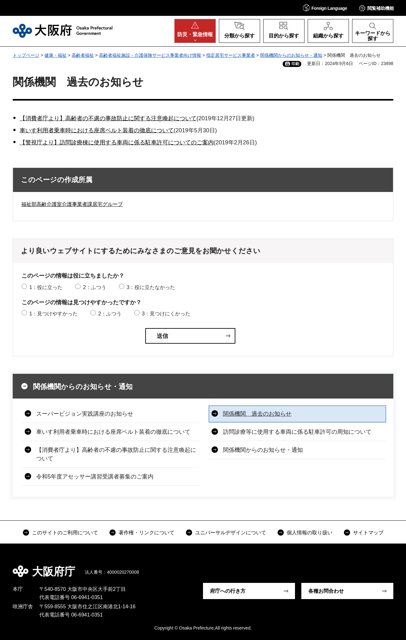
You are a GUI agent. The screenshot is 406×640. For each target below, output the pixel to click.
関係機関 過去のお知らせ (257, 414)
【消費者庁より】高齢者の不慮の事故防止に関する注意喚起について (108, 118)
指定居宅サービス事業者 (230, 55)
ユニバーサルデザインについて (230, 532)
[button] (325, 8)
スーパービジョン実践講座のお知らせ (84, 414)
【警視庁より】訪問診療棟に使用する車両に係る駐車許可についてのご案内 (117, 142)
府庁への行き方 (228, 591)
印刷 (295, 64)
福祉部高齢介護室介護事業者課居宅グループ (72, 204)
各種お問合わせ (326, 591)
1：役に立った (45, 287)
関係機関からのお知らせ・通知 (291, 55)
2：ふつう (94, 287)
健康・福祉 (55, 55)
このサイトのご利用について (65, 532)
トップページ (26, 55)
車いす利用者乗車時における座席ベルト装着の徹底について (97, 130)
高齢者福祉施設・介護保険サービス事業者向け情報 (150, 55)
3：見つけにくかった (166, 313)
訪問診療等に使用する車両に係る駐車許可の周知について (297, 432)
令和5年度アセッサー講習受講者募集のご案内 (95, 476)
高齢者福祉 (83, 55)
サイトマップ (368, 532)
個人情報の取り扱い (309, 532)
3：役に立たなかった (151, 287)
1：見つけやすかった (53, 313)
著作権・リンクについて (146, 532)
